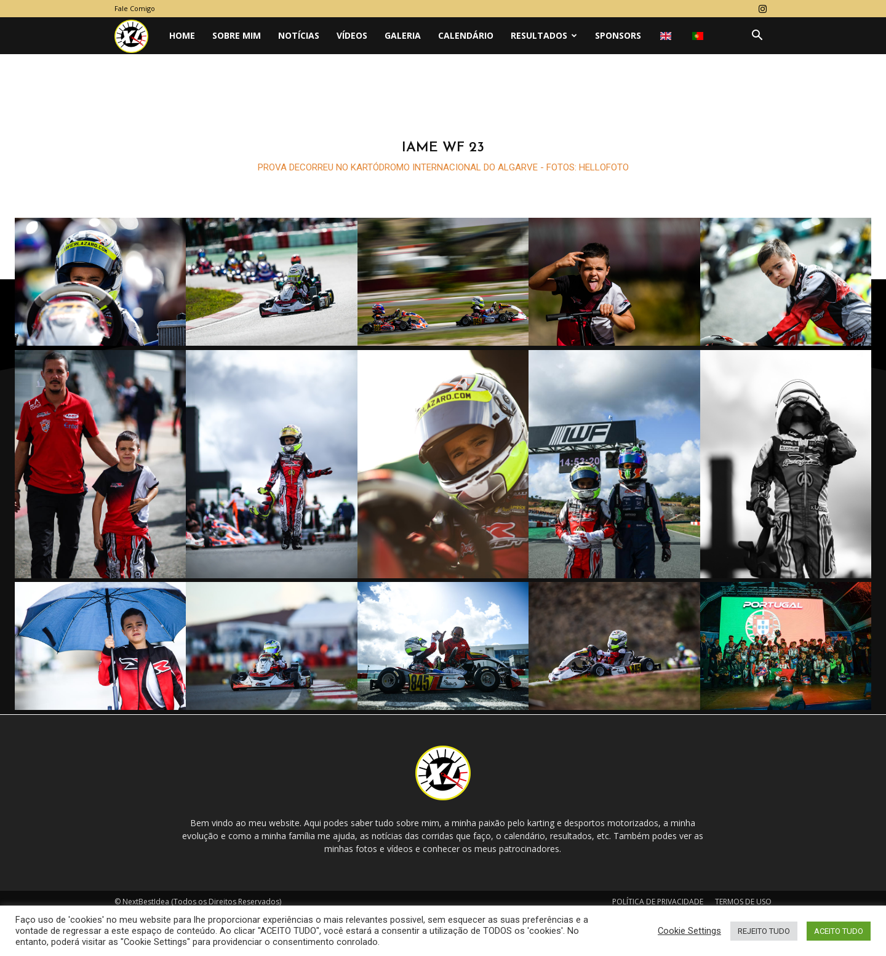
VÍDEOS (352, 35)
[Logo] (137, 36)
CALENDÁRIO (465, 35)
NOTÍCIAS (298, 35)
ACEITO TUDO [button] (838, 931)
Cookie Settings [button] (689, 930)
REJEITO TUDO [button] (764, 931)
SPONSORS (618, 35)
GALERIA (403, 35)
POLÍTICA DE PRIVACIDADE (657, 902)
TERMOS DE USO (743, 902)
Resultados (544, 35)
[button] (757, 36)
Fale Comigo (134, 8)
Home (182, 35)
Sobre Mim (236, 35)
